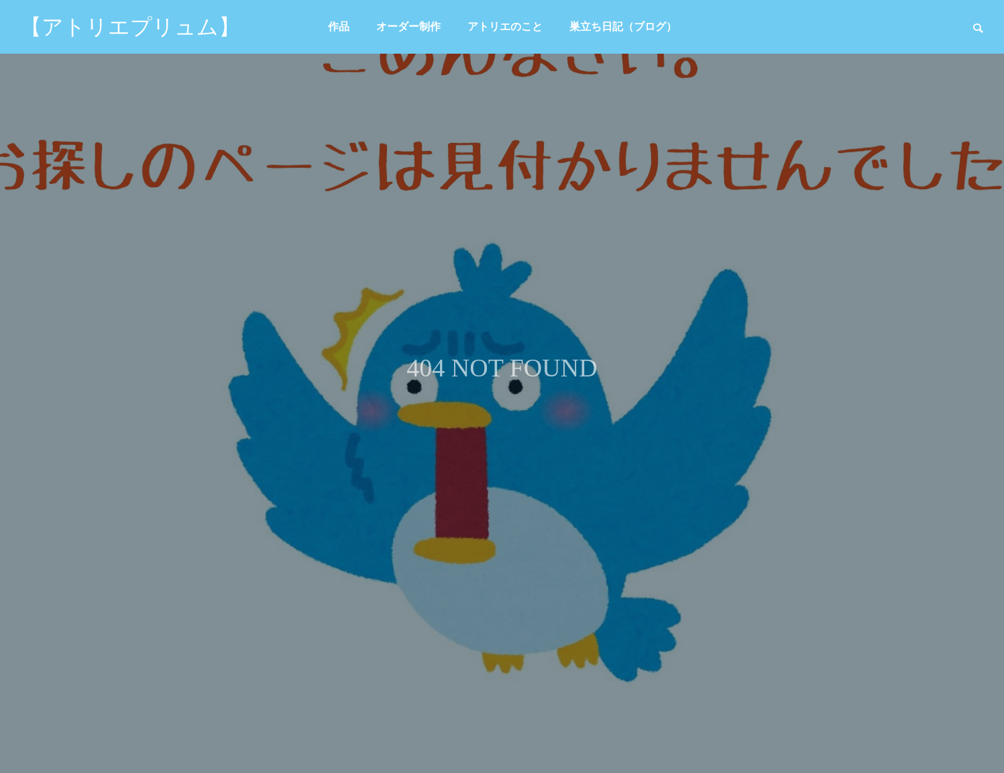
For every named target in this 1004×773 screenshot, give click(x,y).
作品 (338, 26)
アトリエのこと (505, 26)
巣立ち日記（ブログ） (623, 26)
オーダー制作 (408, 26)
